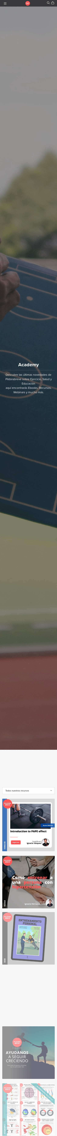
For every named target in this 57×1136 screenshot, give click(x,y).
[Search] (48, 2)
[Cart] (53, 2)
